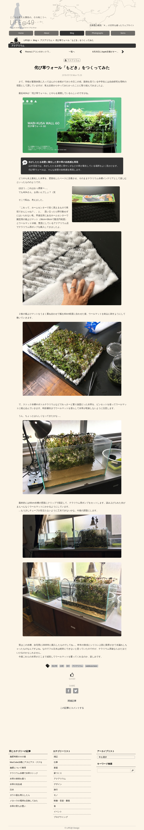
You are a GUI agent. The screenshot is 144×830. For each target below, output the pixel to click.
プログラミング (61, 817)
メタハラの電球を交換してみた (24, 801)
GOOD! (72, 679)
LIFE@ (27, 40)
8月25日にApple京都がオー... (105, 52)
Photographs (97, 33)
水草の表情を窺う (18, 778)
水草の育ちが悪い (18, 806)
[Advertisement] (72, 728)
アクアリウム (46, 40)
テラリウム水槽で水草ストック (24, 773)
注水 (12, 789)
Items (123, 33)
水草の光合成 (16, 784)
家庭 (56, 768)
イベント (58, 811)
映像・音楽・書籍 (62, 801)
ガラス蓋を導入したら (20, 795)
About (46, 33)
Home (21, 33)
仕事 (56, 762)
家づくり (58, 773)
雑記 (56, 756)
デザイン (58, 784)
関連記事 (72, 701)
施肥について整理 (18, 768)
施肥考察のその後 (18, 756)
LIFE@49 (22, 23)
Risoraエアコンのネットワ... (37, 52)
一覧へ (72, 52)
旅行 (56, 789)
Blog (72, 33)
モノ (56, 795)
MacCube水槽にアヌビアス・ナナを (26, 762)
